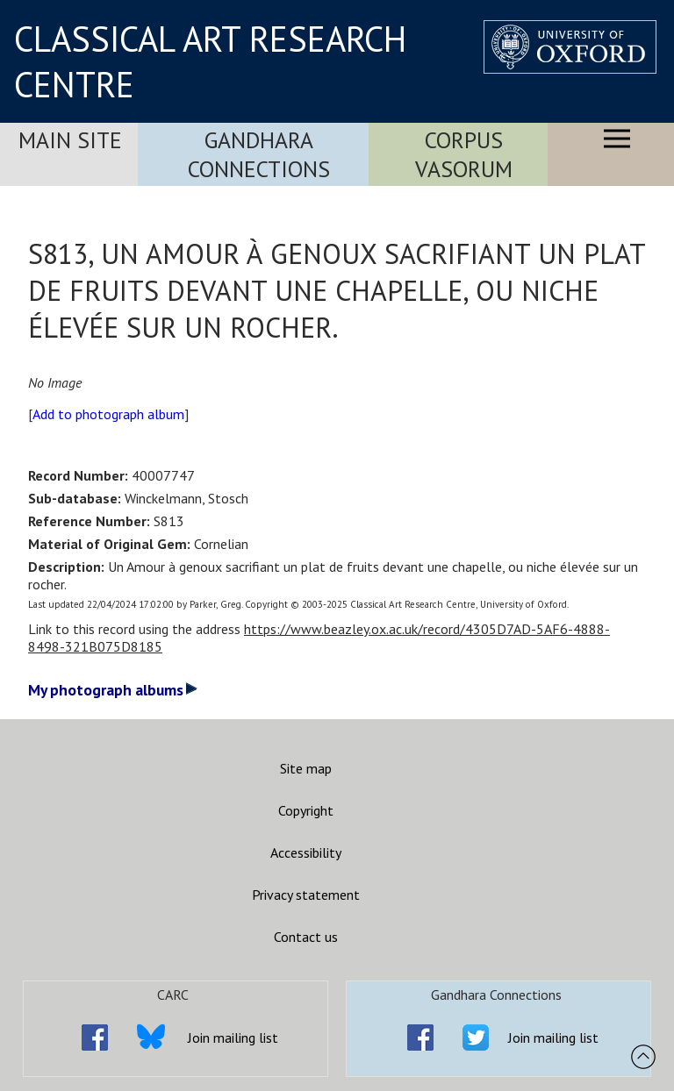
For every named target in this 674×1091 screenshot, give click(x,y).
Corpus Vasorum (464, 154)
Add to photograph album (108, 414)
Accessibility (305, 852)
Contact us (306, 936)
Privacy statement (306, 894)
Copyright (305, 810)
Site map (306, 768)
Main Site (70, 139)
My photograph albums (112, 690)
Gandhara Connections (259, 154)
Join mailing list (233, 1037)
